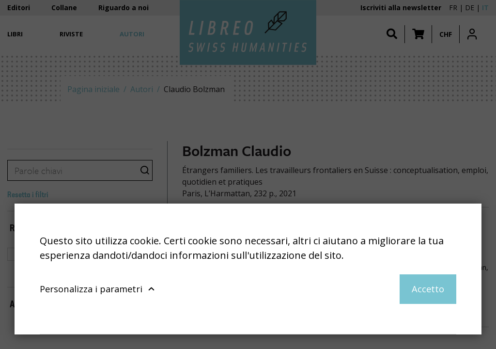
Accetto (428, 289)
